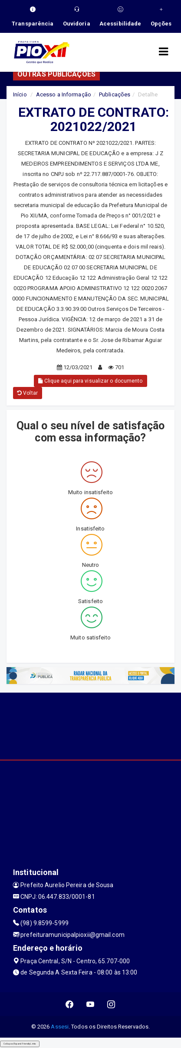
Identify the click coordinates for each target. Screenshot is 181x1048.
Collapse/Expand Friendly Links (19, 1043)
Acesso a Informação (63, 94)
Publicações (114, 94)
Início (20, 94)
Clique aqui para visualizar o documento (90, 381)
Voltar (27, 393)
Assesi (60, 1026)
